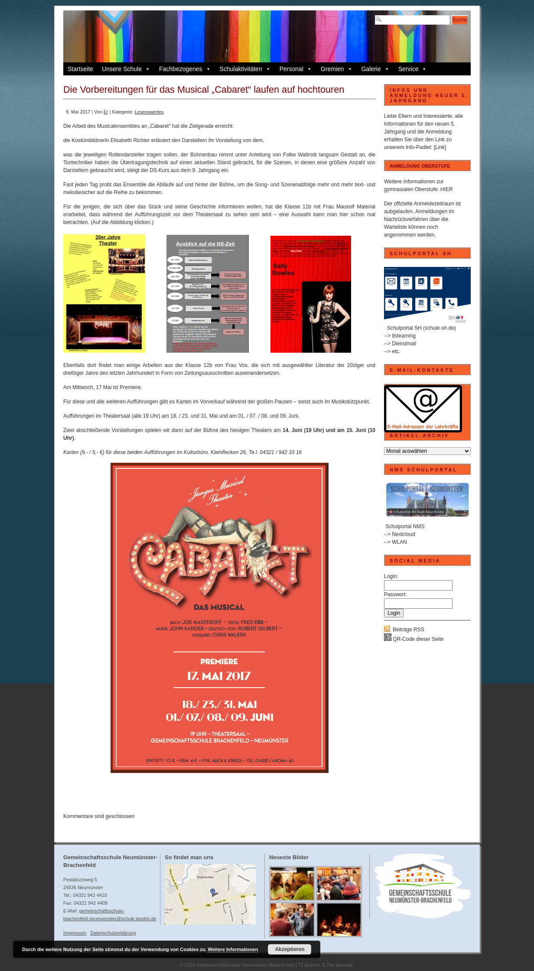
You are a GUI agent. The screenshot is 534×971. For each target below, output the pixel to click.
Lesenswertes (149, 111)
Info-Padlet (418, 147)
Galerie (375, 68)
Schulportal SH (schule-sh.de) (421, 328)
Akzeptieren (289, 949)
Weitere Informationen (233, 949)
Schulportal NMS (404, 526)
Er (106, 111)
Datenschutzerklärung (113, 932)
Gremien (337, 68)
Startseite (80, 68)
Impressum (74, 932)
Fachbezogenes (185, 68)
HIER (446, 189)
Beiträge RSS (408, 630)
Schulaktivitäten (245, 68)
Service (412, 68)
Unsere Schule (126, 68)
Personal (296, 68)
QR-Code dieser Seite (414, 639)
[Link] (440, 147)
